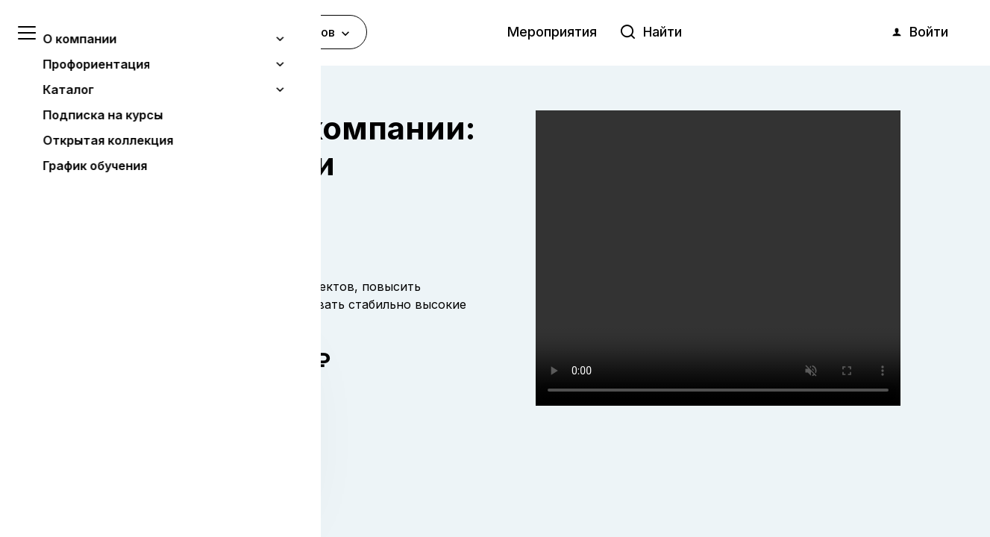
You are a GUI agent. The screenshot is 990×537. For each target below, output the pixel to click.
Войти (919, 32)
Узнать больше (121, 448)
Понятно (152, 486)
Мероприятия (552, 32)
